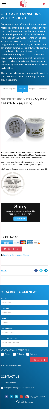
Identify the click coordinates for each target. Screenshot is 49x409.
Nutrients (33, 354)
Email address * (7, 328)
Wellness (20, 354)
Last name (5, 308)
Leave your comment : (9, 338)
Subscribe (39, 359)
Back (4, 270)
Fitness (7, 354)
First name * (5, 298)
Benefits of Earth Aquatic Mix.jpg (16, 255)
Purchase (13, 249)
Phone (3, 318)
